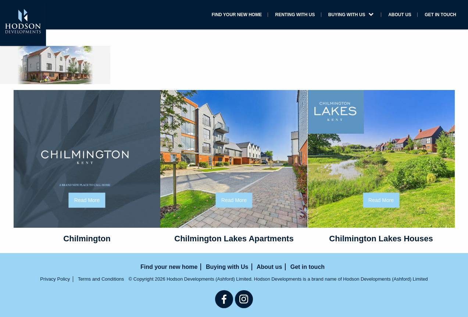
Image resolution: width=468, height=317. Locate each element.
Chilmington (86, 238)
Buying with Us (351, 14)
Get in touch (440, 14)
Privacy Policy (55, 279)
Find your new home (237, 14)
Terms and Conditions (101, 279)
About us (399, 14)
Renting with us (295, 14)
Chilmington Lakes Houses (381, 238)
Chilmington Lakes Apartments (233, 238)
